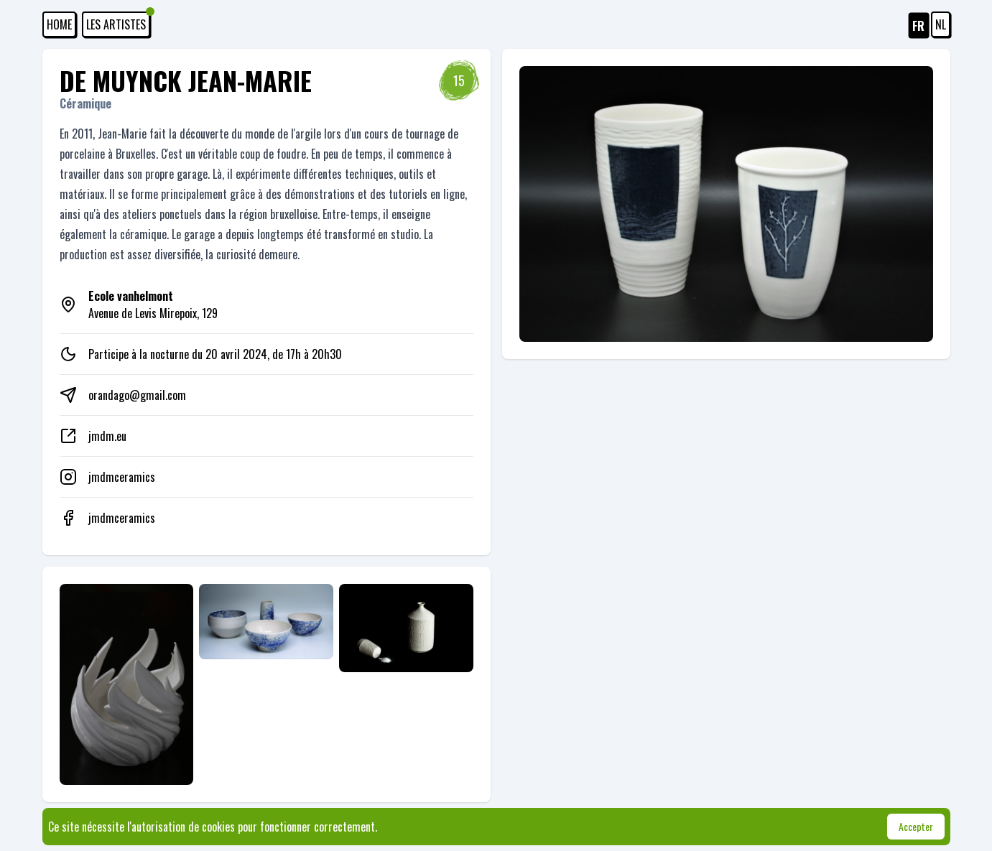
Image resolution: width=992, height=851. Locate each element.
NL (940, 24)
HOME (59, 24)
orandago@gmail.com (137, 395)
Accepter (916, 826)
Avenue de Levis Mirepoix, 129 (153, 304)
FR (918, 25)
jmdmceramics (121, 476)
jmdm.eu (107, 436)
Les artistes (118, 22)
